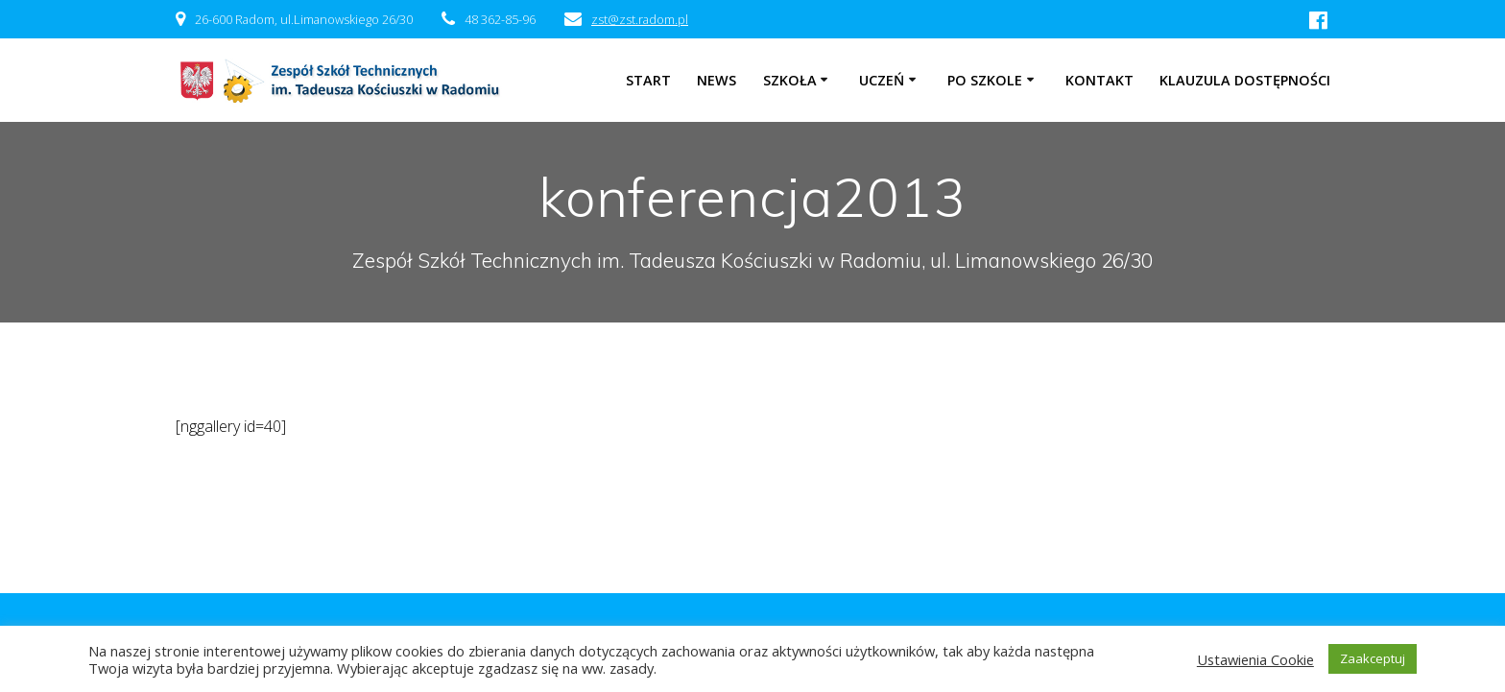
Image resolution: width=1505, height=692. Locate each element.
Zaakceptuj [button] (1372, 658)
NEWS (716, 80)
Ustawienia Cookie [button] (1255, 659)
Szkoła (790, 80)
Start (648, 80)
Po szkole (984, 80)
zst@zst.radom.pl (639, 19)
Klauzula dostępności (1244, 80)
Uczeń (881, 80)
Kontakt (1099, 80)
